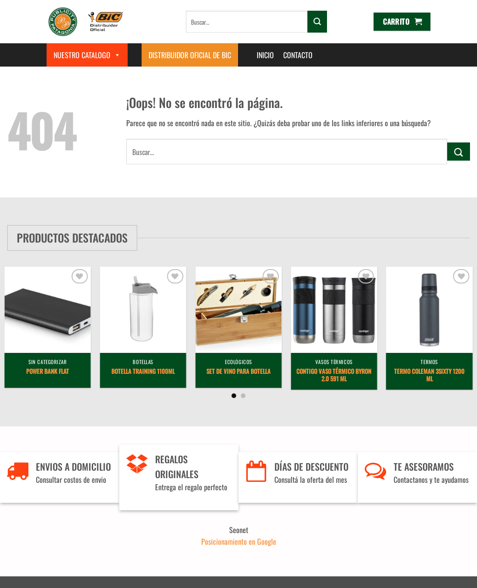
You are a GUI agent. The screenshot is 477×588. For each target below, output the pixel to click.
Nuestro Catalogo (87, 55)
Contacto (298, 55)
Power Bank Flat (47, 372)
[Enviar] (317, 21)
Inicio (265, 55)
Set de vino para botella (238, 372)
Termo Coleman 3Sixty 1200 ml (429, 376)
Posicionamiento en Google (238, 541)
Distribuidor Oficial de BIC (190, 55)
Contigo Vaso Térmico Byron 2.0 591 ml (333, 376)
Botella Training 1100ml (143, 372)
